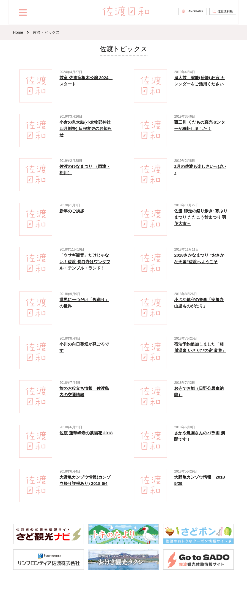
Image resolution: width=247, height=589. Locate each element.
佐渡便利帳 (224, 12)
